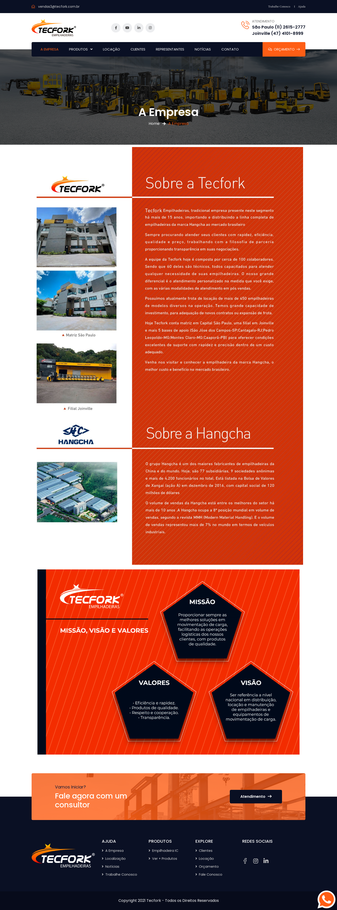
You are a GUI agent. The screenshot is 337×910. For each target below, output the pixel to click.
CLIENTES (138, 49)
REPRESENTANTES (170, 49)
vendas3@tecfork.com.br (59, 6)
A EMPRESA (49, 49)
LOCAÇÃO (111, 49)
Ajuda (301, 6)
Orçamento (209, 866)
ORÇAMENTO (284, 49)
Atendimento (255, 796)
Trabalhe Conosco (279, 6)
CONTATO (230, 49)
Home (154, 123)
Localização (115, 858)
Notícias (112, 866)
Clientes (205, 850)
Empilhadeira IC (165, 850)
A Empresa (114, 850)
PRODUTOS (78, 49)
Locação (206, 858)
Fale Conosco (210, 874)
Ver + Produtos (164, 858)
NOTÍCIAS (203, 49)
